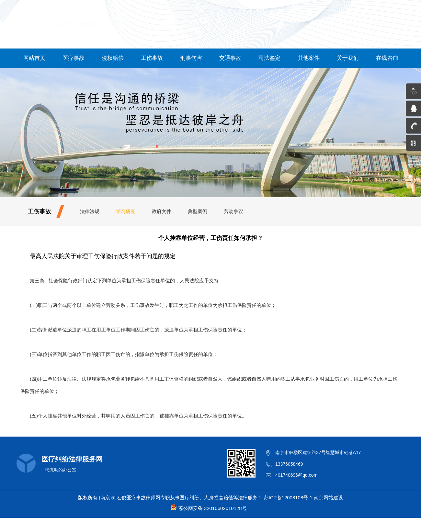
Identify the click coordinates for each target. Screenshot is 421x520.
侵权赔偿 (113, 58)
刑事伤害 (191, 58)
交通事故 (230, 58)
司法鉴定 (269, 58)
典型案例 (197, 211)
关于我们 (348, 58)
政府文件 (161, 211)
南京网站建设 (328, 497)
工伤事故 (152, 58)
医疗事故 (74, 58)
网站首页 (34, 58)
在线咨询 (387, 58)
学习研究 (125, 211)
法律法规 (89, 211)
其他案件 (309, 58)
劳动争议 (233, 211)
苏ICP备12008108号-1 (288, 497)
